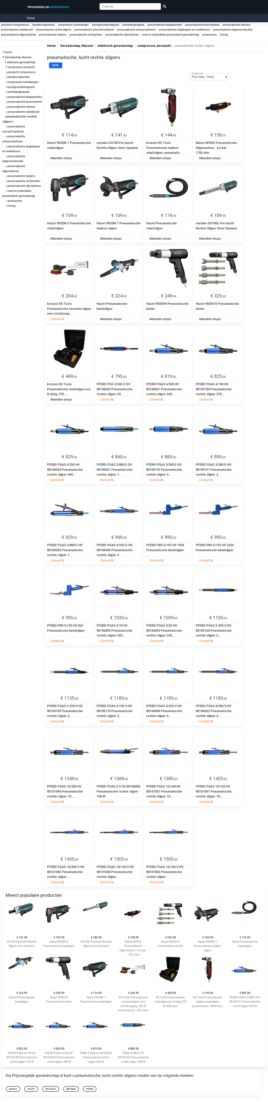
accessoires (209, 34)
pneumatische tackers (53, 34)
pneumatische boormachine (202, 24)
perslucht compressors (15, 24)
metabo (71, 1089)
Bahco (13, 1089)
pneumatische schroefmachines (94, 29)
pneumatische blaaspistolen (164, 24)
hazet (31, 1089)
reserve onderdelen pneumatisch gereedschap (170, 34)
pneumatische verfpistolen (86, 34)
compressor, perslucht (22, 67)
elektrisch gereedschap (22, 62)
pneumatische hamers (237, 24)
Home (31, 18)
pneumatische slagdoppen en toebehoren (184, 29)
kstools (51, 1089)
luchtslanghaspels (133, 24)
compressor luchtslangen (73, 24)
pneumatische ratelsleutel (17, 29)
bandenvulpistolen (43, 24)
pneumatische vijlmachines (122, 34)
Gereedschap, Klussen (19, 57)
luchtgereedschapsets (105, 24)
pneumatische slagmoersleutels (233, 29)
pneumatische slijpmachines (18, 34)
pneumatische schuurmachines (136, 29)
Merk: (55, 65)
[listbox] (209, 76)
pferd (89, 1089)
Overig (224, 34)
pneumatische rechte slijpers (54, 29)
